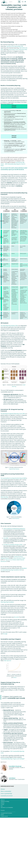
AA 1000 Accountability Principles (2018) (12, 544)
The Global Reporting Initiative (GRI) (9, 325)
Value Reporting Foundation (7, 602)
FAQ (2, 806)
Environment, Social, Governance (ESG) (18, 49)
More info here (7, 660)
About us (3, 800)
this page (5, 633)
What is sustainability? (6, 791)
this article (16, 617)
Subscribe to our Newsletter (7, 807)
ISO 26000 (5, 538)
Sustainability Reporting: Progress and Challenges (12, 759)
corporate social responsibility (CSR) (14, 46)
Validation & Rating (5, 801)
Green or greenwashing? (6, 793)
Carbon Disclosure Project (19, 558)
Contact (2, 804)
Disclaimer (3, 810)
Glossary (3, 789)
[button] (25, 1)
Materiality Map (4, 497)
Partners (2, 803)
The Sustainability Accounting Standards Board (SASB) (13, 478)
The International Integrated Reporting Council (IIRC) (13, 413)
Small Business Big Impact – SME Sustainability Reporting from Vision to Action (13, 164)
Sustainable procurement (7, 795)
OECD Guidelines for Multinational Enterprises (14, 528)
